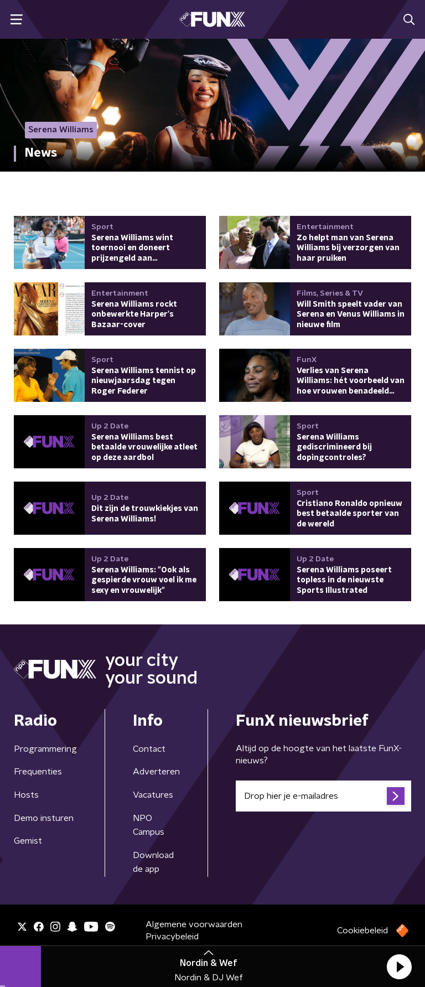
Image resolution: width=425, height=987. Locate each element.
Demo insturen (44, 818)
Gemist (28, 840)
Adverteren (156, 771)
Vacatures (153, 794)
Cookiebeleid (362, 930)
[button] (399, 966)
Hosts (26, 794)
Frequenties (38, 771)
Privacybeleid (172, 936)
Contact (149, 749)
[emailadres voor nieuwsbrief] (323, 796)
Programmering (45, 749)
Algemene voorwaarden (194, 924)
